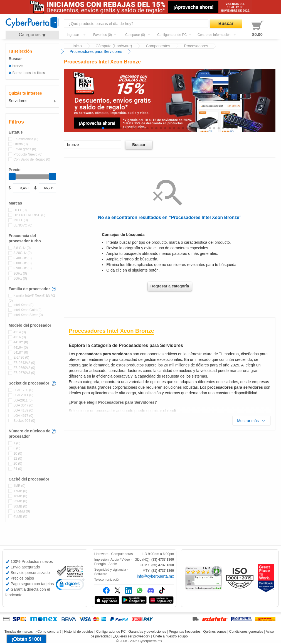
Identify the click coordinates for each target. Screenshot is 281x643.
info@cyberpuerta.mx (155, 576)
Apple (113, 564)
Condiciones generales (246, 632)
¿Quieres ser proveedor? (131, 636)
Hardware (101, 554)
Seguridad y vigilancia (110, 569)
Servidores (18, 100)
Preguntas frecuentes (185, 632)
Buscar (225, 23)
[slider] (12, 176)
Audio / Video (120, 559)
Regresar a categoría (170, 286)
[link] (70, 585)
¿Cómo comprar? (48, 632)
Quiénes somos (214, 632)
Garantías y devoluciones (147, 632)
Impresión (101, 559)
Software (100, 574)
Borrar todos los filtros (28, 73)
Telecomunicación (107, 580)
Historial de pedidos (78, 632)
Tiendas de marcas (18, 632)
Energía (100, 564)
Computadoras (122, 554)
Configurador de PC (111, 632)
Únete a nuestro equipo (170, 636)
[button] (103, 128)
